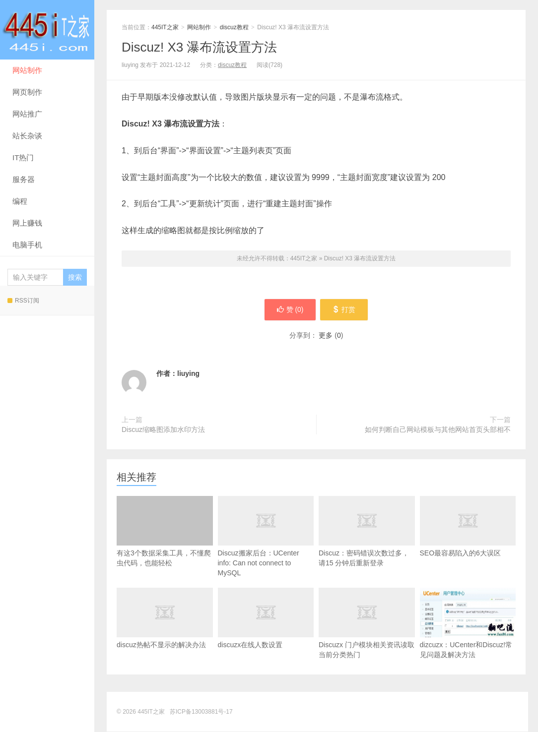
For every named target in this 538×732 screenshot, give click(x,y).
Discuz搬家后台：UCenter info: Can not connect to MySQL (266, 547)
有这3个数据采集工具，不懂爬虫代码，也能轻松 (165, 531)
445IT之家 (47, 30)
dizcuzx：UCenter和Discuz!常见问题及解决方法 (468, 623)
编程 (19, 201)
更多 (326, 336)
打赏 (344, 310)
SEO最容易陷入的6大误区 (468, 537)
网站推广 (27, 114)
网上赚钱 (27, 223)
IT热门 (23, 157)
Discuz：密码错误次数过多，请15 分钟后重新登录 (367, 542)
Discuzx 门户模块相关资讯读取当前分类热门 (367, 634)
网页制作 (27, 92)
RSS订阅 (23, 300)
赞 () (289, 310)
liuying (188, 374)
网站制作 (27, 70)
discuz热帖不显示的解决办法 (165, 629)
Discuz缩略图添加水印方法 (163, 430)
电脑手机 (27, 245)
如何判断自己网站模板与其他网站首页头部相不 (438, 430)
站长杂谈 (27, 135)
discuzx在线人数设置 (266, 629)
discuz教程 (234, 27)
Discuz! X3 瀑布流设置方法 (199, 47)
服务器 (23, 179)
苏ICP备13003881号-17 (201, 712)
